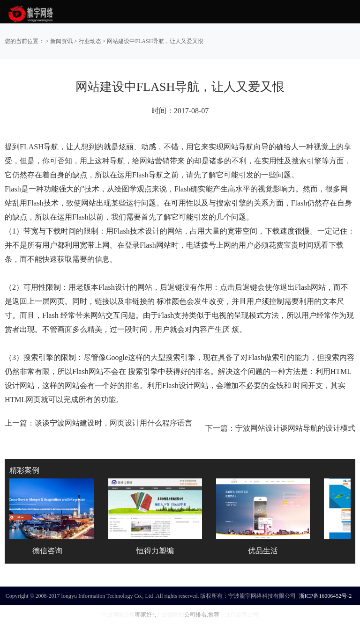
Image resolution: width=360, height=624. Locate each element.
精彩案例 (24, 470)
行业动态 (90, 41)
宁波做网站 (170, 614)
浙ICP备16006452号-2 (325, 596)
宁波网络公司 (118, 614)
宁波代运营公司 (239, 614)
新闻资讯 (61, 41)
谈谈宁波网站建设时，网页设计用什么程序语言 (113, 423)
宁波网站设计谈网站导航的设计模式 (295, 428)
